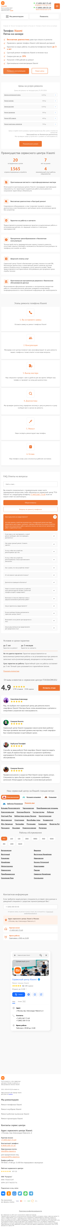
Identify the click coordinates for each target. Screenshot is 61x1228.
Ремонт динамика (9, 112)
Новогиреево (39, 866)
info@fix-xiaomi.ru (8, 1151)
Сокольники (38, 878)
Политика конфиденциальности (30, 1211)
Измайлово (5, 862)
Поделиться (3, 1193)
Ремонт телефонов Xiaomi (11, 1104)
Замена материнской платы (12, 95)
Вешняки (37, 850)
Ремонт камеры (8, 101)
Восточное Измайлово (43, 854)
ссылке (10, 1094)
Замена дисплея (9, 106)
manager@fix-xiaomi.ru (10, 1157)
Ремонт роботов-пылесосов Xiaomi (15, 1114)
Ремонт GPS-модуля (10, 118)
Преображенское (8, 874)
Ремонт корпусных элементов (13, 124)
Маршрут (19, 994)
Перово (37, 870)
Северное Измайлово (42, 874)
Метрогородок (7, 866)
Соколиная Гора (7, 878)
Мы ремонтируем (15, 16)
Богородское (6, 850)
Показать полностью (11, 671)
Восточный (5, 854)
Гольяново (5, 858)
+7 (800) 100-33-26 (43, 8)
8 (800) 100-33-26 (8, 1145)
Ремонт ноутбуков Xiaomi (11, 1109)
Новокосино (6, 870)
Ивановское (38, 858)
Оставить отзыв (49, 688)
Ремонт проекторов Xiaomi (12, 1118)
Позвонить (44, 16)
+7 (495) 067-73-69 (43, 3)
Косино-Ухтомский (41, 862)
